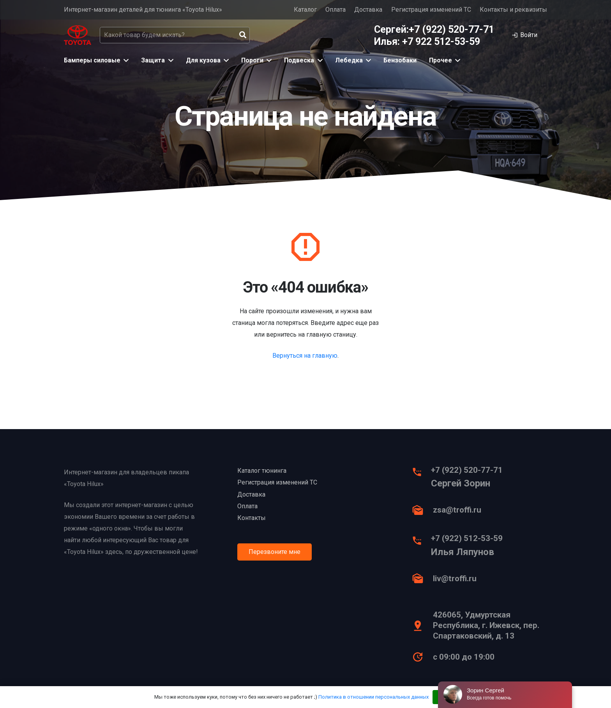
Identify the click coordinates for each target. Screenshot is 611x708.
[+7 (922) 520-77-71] (421, 474)
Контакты (251, 518)
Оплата (335, 9)
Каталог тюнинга (261, 470)
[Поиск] (242, 35)
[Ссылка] (77, 35)
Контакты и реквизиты (513, 9)
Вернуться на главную (304, 355)
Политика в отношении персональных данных (373, 697)
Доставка (368, 9)
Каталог (305, 9)
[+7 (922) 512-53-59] (421, 542)
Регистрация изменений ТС (431, 9)
